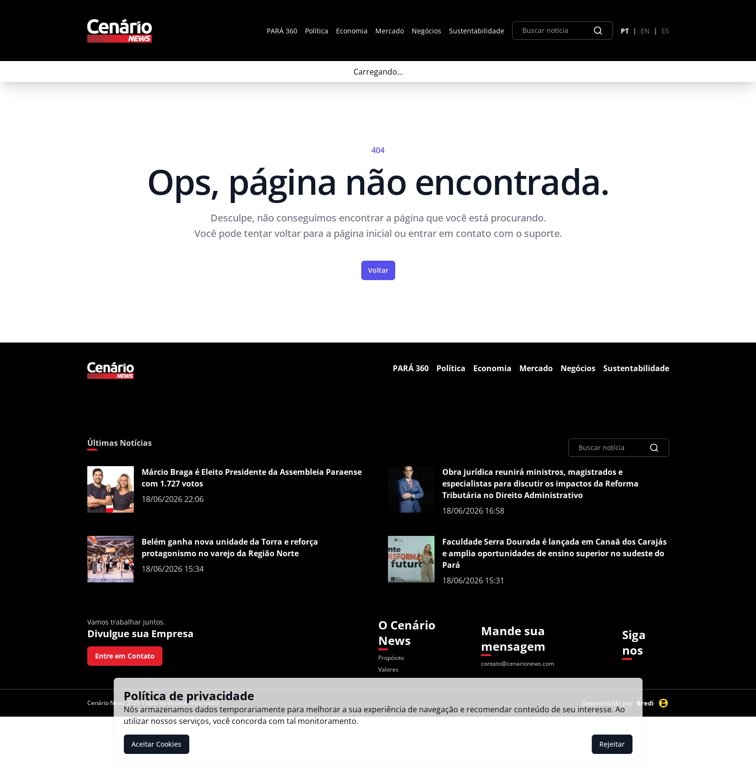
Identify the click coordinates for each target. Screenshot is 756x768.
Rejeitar (612, 744)
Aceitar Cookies (156, 744)
